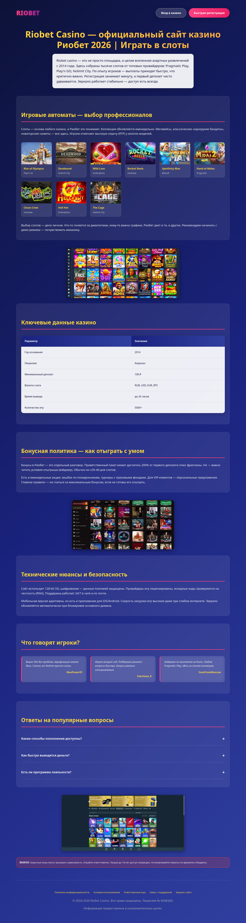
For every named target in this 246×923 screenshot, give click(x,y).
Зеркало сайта (184, 892)
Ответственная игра (135, 892)
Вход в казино (171, 13)
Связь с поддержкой (161, 892)
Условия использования (107, 892)
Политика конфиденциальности (71, 892)
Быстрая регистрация (209, 13)
